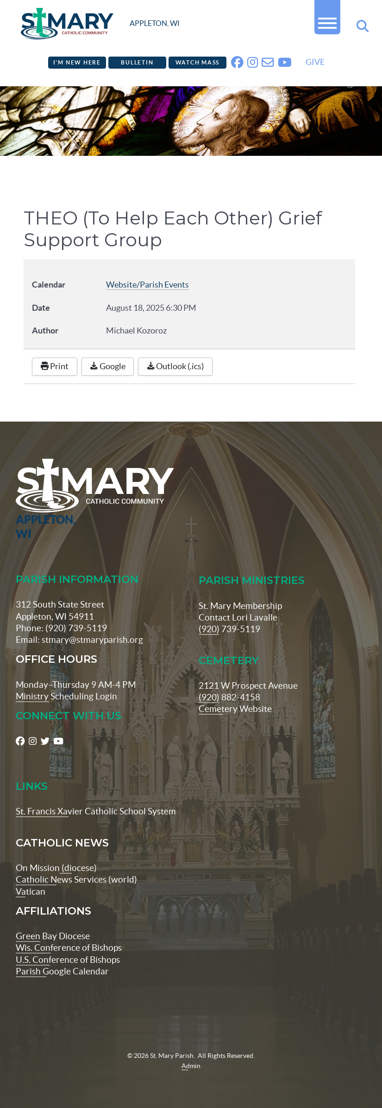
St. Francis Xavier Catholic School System (96, 811)
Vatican (30, 891)
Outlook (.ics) (175, 366)
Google (107, 366)
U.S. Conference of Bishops (68, 959)
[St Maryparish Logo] (45, 500)
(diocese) (78, 868)
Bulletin (137, 62)
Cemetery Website (235, 709)
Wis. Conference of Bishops (69, 947)
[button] (327, 19)
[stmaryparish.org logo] (100, 23)
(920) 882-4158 (229, 697)
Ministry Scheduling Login (66, 696)
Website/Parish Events (147, 284)
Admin (191, 1066)
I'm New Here (77, 62)
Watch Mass (197, 62)
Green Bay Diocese (53, 936)
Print (55, 366)
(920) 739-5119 (229, 629)
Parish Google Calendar (62, 971)
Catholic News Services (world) (76, 879)
